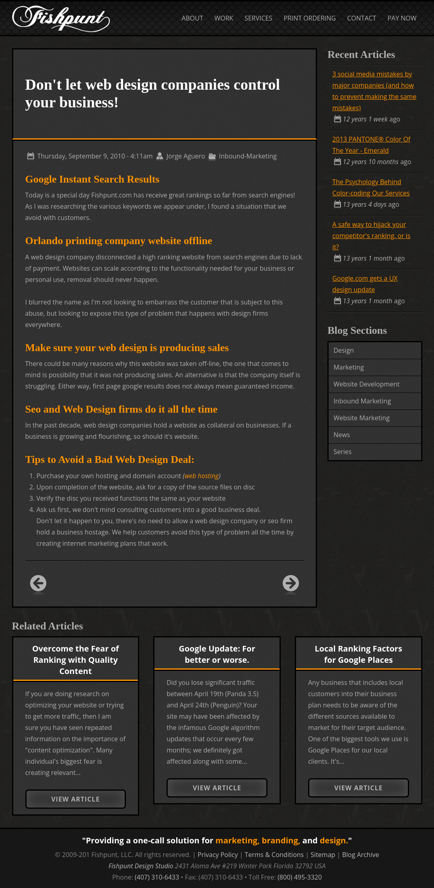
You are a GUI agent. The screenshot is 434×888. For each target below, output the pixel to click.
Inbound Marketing (362, 401)
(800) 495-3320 (300, 877)
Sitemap (323, 854)
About (192, 18)
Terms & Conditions (274, 854)
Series (342, 451)
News (341, 434)
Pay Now (401, 18)
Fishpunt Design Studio (141, 865)
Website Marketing (361, 417)
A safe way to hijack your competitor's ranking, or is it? (371, 235)
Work (223, 18)
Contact (361, 18)
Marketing (348, 367)
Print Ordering (310, 18)
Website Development (366, 384)
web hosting (202, 475)
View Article (75, 799)
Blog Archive (360, 854)
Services (258, 18)
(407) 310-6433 (157, 877)
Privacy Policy (217, 854)
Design (343, 350)
